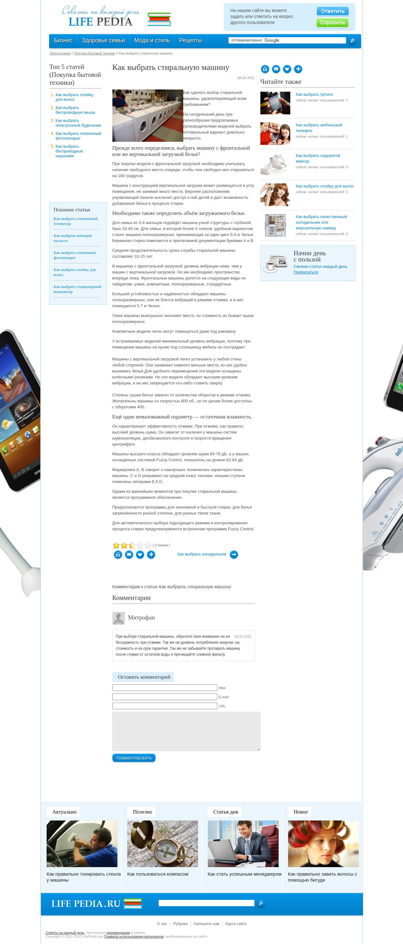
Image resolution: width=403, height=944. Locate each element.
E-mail (224, 697)
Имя (222, 688)
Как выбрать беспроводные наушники (69, 151)
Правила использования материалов (134, 936)
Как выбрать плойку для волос (75, 97)
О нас (162, 924)
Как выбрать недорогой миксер (318, 158)
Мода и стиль (152, 40)
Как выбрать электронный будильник (78, 123)
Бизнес (63, 40)
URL (222, 706)
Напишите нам (206, 924)
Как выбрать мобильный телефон (319, 128)
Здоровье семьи (103, 40)
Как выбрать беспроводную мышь (75, 110)
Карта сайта (236, 924)
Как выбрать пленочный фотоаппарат (78, 136)
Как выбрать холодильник (202, 554)
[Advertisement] (74, 182)
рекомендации (118, 933)
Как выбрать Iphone (314, 94)
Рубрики (180, 924)
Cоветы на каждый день (65, 933)
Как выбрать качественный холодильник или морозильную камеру (321, 222)
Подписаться (306, 272)
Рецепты (190, 40)
